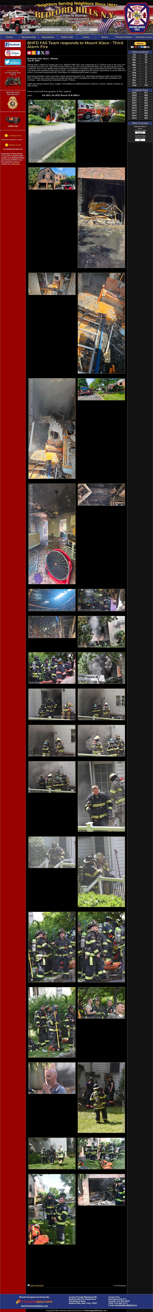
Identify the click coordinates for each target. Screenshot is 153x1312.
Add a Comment (36, 1285)
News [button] (105, 37)
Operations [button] (48, 37)
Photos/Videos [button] (124, 37)
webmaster (15, 164)
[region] (76, 37)
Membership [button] (28, 37)
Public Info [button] (67, 37)
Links (86, 37)
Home (9, 37)
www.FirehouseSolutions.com (34, 1306)
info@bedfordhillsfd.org (126, 1305)
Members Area (143, 37)
